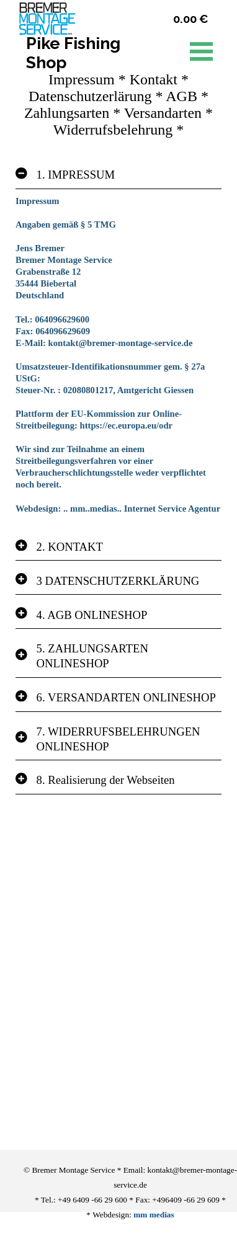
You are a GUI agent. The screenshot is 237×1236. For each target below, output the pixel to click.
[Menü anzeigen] (201, 51)
